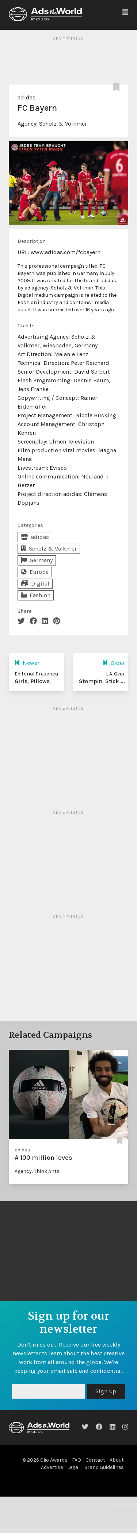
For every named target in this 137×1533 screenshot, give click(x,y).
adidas (26, 97)
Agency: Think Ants (37, 1171)
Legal (73, 1467)
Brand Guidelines (104, 1467)
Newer (27, 662)
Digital (35, 583)
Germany (37, 560)
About (117, 1460)
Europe (35, 571)
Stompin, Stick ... (102, 681)
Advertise (52, 1467)
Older (114, 662)
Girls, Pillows (32, 681)
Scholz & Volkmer (63, 123)
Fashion (35, 595)
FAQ (76, 1460)
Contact (95, 1460)
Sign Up (105, 1391)
